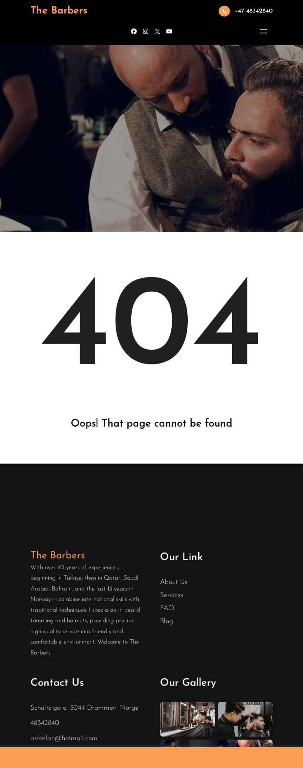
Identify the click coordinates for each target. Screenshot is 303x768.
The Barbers (58, 11)
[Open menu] (263, 31)
